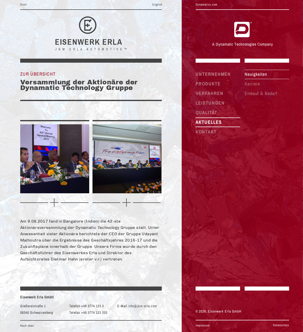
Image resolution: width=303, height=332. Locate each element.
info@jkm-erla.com (142, 306)
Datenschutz (281, 325)
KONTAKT (206, 132)
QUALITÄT (206, 112)
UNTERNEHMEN (213, 74)
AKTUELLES (209, 122)
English (157, 5)
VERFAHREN (209, 93)
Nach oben (27, 326)
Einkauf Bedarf (261, 93)
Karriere (252, 84)
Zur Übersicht (38, 74)
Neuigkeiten (256, 74)
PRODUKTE (208, 84)
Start (23, 5)
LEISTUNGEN (210, 103)
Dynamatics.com (206, 5)
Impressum (203, 325)
